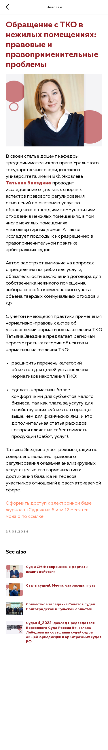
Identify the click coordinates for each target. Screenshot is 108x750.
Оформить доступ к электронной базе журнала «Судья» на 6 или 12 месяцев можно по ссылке (49, 510)
